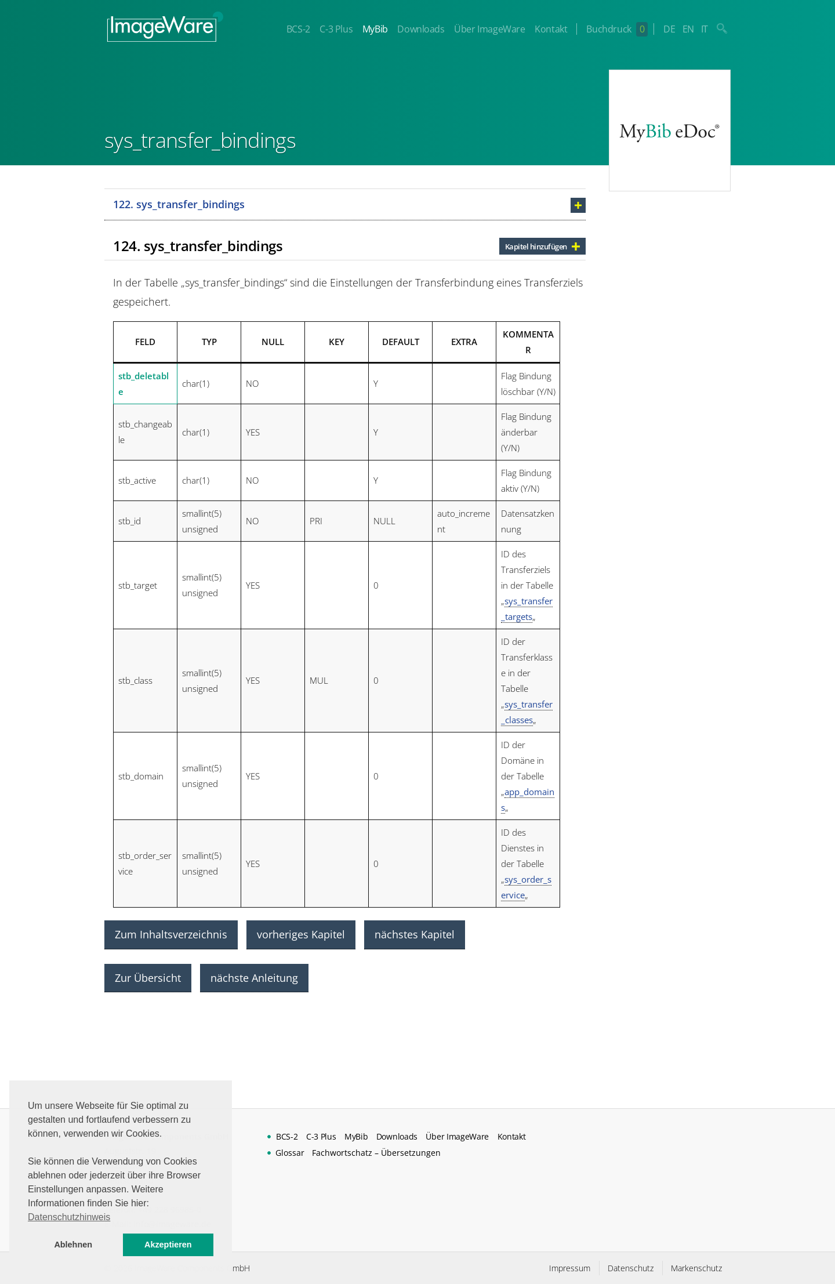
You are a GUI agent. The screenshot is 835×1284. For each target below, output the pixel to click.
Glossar (289, 1152)
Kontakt (551, 29)
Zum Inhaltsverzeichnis (171, 934)
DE (669, 29)
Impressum (569, 1268)
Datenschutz (631, 1268)
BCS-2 (298, 29)
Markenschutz (696, 1268)
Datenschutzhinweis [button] (69, 1217)
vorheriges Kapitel (301, 934)
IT (704, 29)
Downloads (420, 29)
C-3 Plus (336, 29)
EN (688, 29)
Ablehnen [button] (73, 1244)
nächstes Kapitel (415, 934)
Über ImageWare (489, 29)
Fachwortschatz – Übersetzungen (376, 1152)
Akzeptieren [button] (168, 1244)
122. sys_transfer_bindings (179, 204)
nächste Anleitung (254, 978)
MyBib (375, 29)
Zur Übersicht (148, 978)
